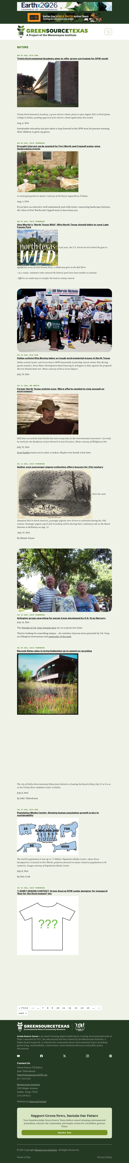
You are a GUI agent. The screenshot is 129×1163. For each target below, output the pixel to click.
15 (88, 1008)
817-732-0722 (24, 1078)
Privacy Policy (104, 1157)
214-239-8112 (24, 1095)
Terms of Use (24, 1157)
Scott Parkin (23, 452)
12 (70, 1008)
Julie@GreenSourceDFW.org (32, 1074)
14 (82, 1008)
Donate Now (64, 1132)
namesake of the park (59, 636)
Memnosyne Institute (28, 1084)
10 (57, 1008)
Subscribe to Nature (18, 1019)
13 (76, 1008)
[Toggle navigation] (108, 32)
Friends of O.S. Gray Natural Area (39, 627)
